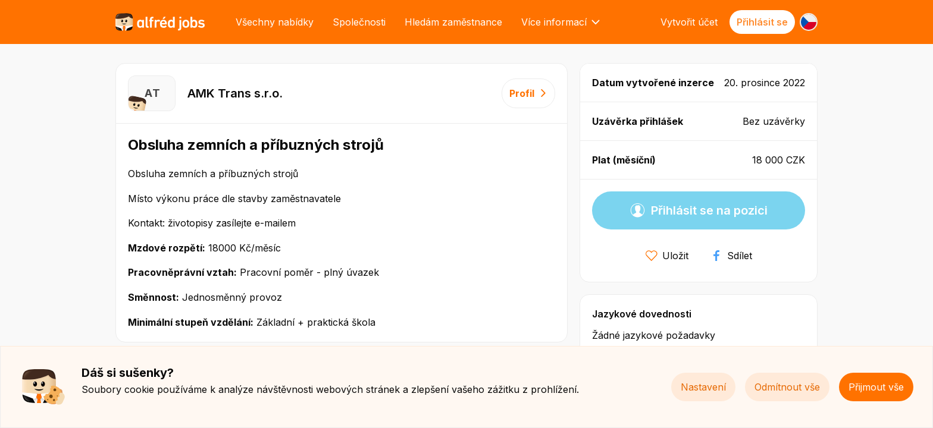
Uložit (667, 256)
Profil (528, 93)
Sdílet (731, 256)
